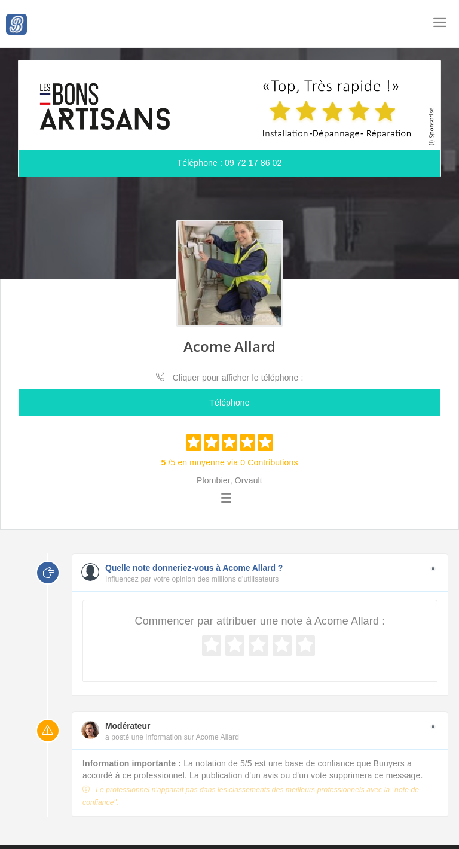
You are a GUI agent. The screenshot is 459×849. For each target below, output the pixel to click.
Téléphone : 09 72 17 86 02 (230, 163)
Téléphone (229, 402)
